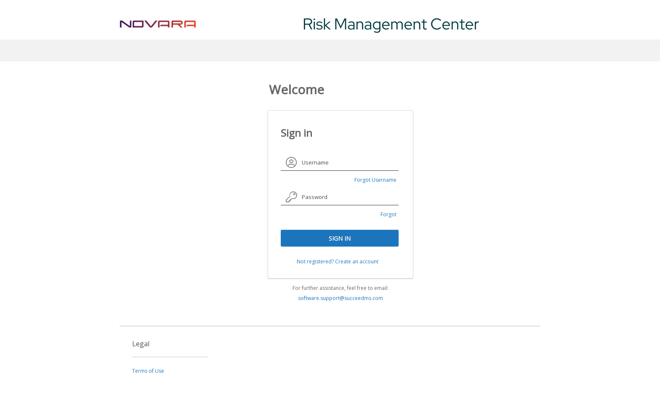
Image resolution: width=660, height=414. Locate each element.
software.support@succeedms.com (340, 298)
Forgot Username (375, 179)
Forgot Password (385, 215)
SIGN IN (340, 238)
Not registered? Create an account (337, 261)
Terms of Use (148, 370)
